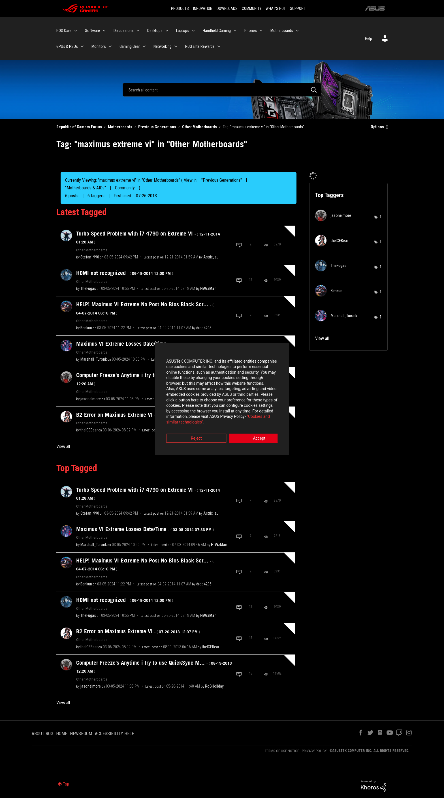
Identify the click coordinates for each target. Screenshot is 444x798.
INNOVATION (202, 8)
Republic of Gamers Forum (79, 127)
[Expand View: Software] (104, 31)
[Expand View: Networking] (176, 46)
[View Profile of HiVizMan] (208, 288)
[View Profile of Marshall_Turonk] (93, 359)
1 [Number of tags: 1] (380, 216)
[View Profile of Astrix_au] (211, 257)
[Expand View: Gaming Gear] (144, 46)
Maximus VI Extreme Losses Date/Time (145, 343)
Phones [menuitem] (250, 30)
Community (125, 188)
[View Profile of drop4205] (204, 328)
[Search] (222, 90)
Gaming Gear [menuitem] (129, 46)
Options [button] (377, 127)
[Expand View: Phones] (261, 31)
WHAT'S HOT (276, 8)
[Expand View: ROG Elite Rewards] (219, 46)
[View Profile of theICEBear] (89, 430)
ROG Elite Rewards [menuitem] (200, 46)
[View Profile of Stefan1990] (89, 257)
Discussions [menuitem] (124, 30)
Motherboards (120, 127)
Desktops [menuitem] (155, 30)
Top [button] (66, 784)
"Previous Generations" (221, 180)
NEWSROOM (81, 733)
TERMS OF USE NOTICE (282, 751)
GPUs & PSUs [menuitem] (67, 46)
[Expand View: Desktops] (167, 31)
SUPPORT (297, 8)
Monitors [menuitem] (98, 46)
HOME (61, 733)
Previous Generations (157, 127)
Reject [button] (190, 430)
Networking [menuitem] (162, 46)
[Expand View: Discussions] (138, 31)
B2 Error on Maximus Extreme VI (138, 631)
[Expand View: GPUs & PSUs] (82, 46)
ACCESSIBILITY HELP (115, 733)
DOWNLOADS (227, 8)
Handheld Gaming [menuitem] (217, 30)
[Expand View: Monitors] (110, 46)
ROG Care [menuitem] (63, 30)
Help (368, 38)
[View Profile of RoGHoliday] (214, 686)
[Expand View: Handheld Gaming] (235, 31)
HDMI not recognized (124, 272)
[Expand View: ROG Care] (75, 31)
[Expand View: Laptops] (193, 31)
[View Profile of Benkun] (86, 328)
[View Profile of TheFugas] (88, 288)
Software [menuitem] (92, 30)
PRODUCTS (180, 8)
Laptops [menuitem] (182, 30)
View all (63, 446)
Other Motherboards (199, 127)
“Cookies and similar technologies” (184, 414)
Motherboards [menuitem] (281, 30)
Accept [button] (253, 430)
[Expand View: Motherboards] (297, 31)
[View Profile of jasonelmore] (90, 399)
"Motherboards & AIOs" (85, 188)
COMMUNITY (251, 8)
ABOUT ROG (42, 733)
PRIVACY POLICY (314, 751)
